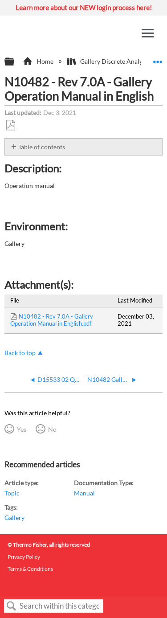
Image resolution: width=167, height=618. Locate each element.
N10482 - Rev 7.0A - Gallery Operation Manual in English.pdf (51, 320)
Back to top (20, 352)
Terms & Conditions (30, 568)
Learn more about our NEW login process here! (84, 8)
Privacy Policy (24, 556)
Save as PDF (10, 125)
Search (12, 606)
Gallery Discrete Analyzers (111, 61)
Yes (21, 429)
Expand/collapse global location (158, 59)
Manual (84, 493)
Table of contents (41, 147)
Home (38, 61)
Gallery (14, 517)
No (52, 429)
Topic (12, 493)
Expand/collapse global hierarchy (15, 62)
